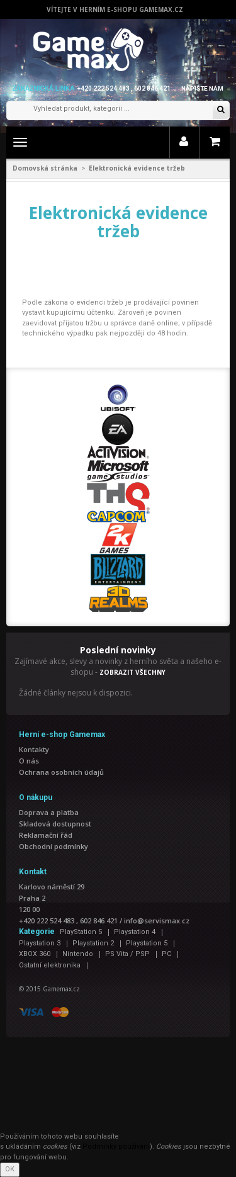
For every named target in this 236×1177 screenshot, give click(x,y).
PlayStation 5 (81, 932)
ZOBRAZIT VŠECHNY (132, 672)
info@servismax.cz (156, 920)
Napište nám (202, 88)
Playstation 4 (134, 932)
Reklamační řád (45, 835)
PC (166, 954)
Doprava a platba (49, 812)
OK (9, 1169)
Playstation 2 (93, 943)
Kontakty (34, 749)
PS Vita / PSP (127, 954)
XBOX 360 (34, 954)
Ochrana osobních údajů (61, 772)
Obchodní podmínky (53, 846)
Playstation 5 (146, 943)
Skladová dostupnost (55, 823)
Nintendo (77, 954)
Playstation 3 (39, 943)
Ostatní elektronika (50, 965)
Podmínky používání (116, 1146)
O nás (29, 760)
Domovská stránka (45, 168)
